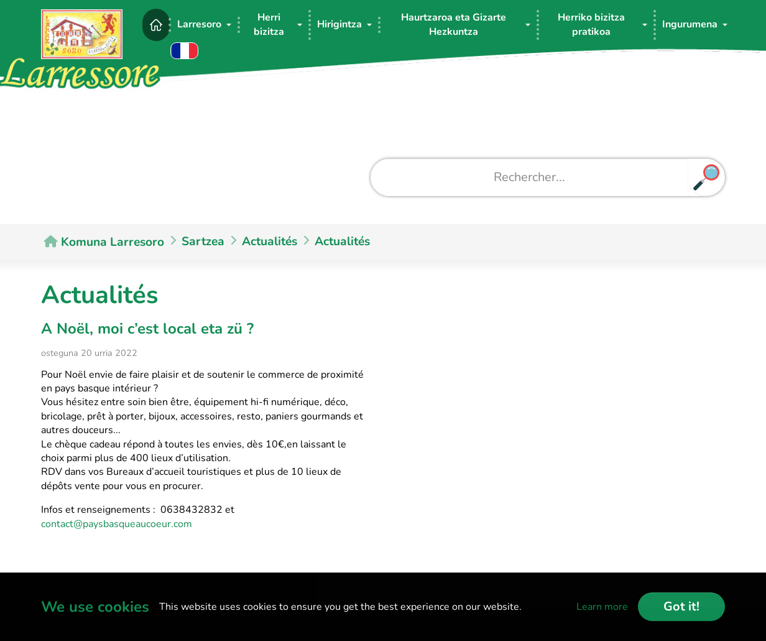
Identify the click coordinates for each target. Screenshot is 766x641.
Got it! (681, 606)
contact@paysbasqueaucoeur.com (116, 524)
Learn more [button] (602, 607)
